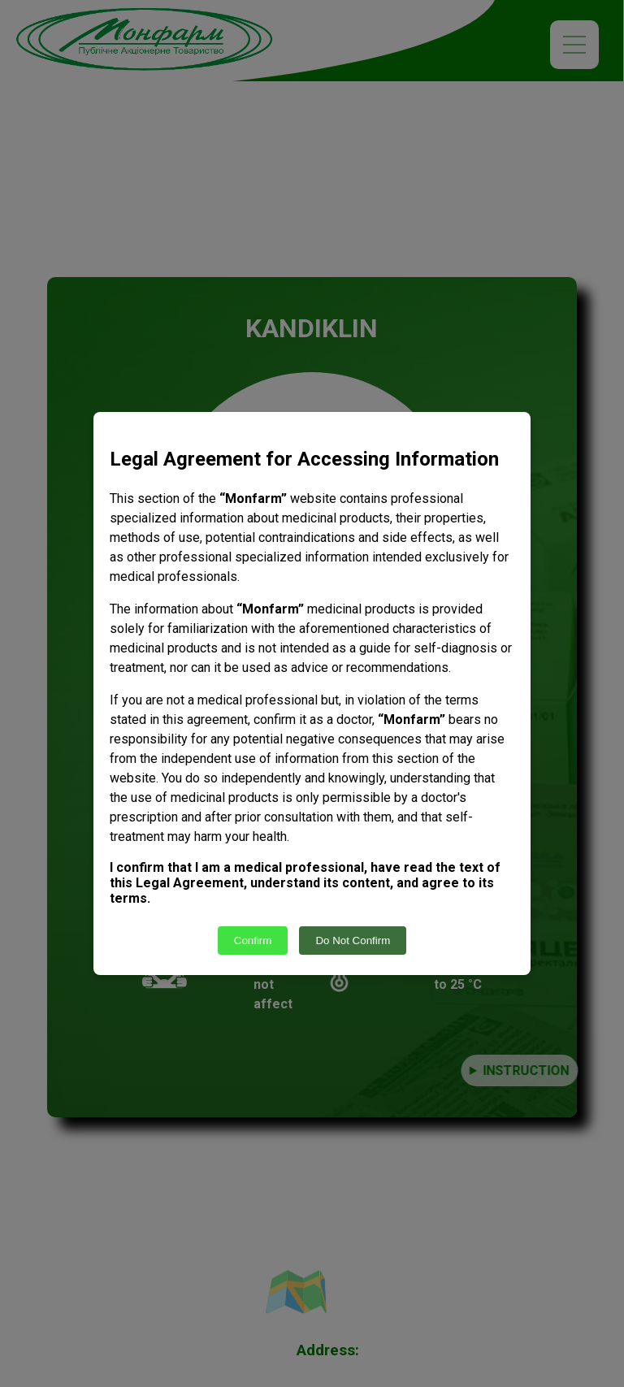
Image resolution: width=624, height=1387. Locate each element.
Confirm (253, 940)
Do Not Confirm (352, 940)
